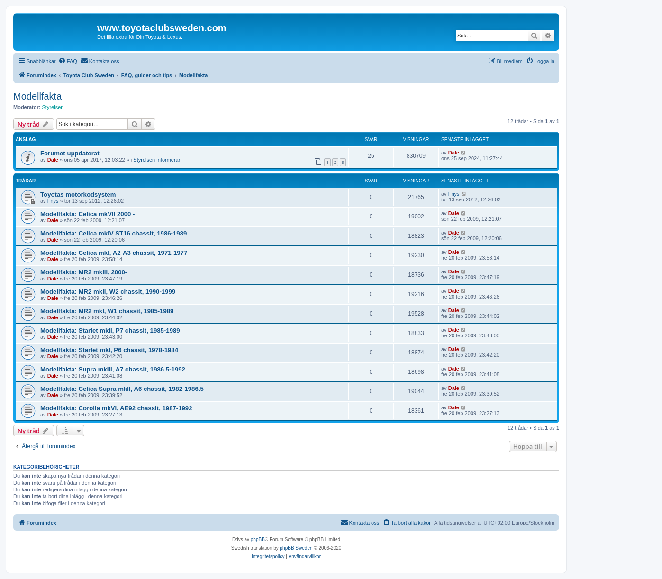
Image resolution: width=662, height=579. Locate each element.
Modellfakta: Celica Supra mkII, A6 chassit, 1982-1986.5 (122, 388)
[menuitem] (67, 61)
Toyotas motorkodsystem (78, 194)
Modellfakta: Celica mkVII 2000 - (87, 213)
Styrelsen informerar (156, 160)
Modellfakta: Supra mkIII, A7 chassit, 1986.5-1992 (112, 369)
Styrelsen (53, 107)
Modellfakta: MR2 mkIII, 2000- (83, 272)
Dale (52, 160)
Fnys (53, 201)
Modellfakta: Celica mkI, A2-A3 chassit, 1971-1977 (113, 252)
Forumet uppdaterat (70, 153)
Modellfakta (37, 96)
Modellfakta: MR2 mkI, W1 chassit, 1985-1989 (106, 311)
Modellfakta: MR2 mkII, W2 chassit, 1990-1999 (107, 291)
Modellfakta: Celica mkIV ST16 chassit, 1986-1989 (113, 233)
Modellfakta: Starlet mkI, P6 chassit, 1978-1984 (109, 349)
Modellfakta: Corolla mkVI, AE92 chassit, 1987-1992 (116, 408)
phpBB (258, 539)
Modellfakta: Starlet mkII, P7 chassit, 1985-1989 (110, 330)
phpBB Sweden (296, 548)
